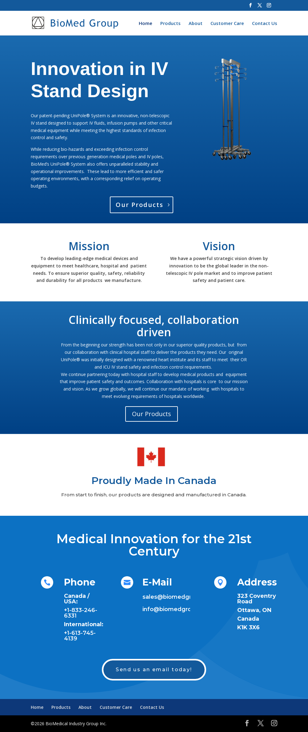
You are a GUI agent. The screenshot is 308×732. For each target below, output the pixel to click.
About (195, 23)
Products (170, 23)
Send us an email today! (154, 669)
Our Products (139, 205)
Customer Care (227, 23)
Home (145, 23)
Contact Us (264, 23)
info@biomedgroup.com (177, 609)
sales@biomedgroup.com (179, 596)
